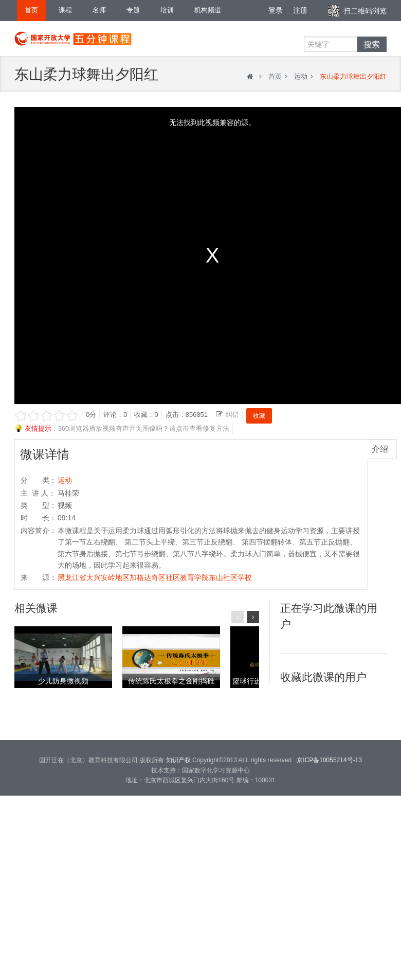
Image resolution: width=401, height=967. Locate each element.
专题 (133, 10)
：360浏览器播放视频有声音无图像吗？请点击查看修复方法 (121, 429)
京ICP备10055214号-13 (329, 760)
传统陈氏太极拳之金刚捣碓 (171, 681)
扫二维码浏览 (365, 11)
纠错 (232, 414)
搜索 (371, 44)
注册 (300, 10)
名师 (99, 10)
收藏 (259, 415)
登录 (275, 10)
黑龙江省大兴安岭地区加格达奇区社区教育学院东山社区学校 (155, 577)
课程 (65, 10)
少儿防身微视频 (63, 681)
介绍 (380, 449)
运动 (300, 76)
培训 (167, 10)
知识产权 (178, 760)
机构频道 (207, 10)
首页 (31, 10)
